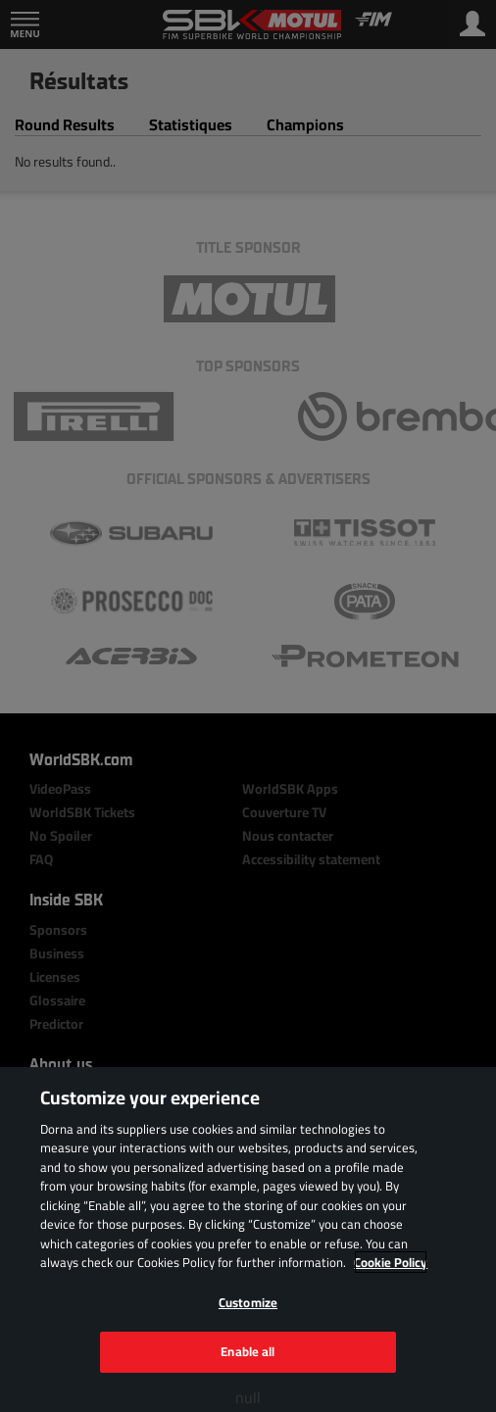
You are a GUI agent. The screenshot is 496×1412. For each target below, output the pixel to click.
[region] (248, 1239)
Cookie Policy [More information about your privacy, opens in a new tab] (390, 1262)
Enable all (247, 1351)
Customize (248, 1302)
